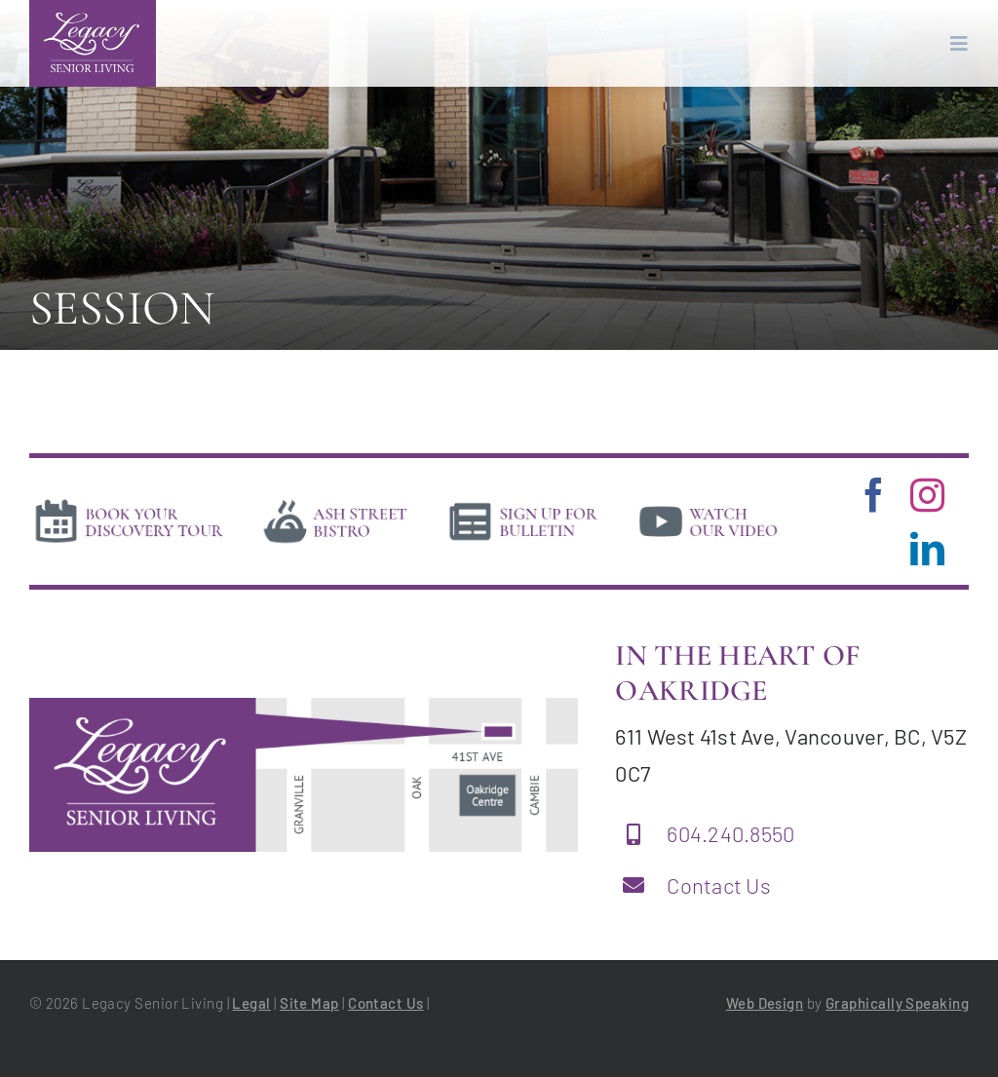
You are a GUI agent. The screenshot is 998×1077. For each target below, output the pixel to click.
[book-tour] (128, 503)
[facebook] (874, 495)
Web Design (765, 1003)
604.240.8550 (730, 833)
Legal (251, 1003)
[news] (523, 503)
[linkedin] (927, 548)
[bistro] (335, 503)
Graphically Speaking (897, 1003)
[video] (708, 503)
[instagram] (927, 495)
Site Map (309, 1003)
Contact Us (719, 885)
